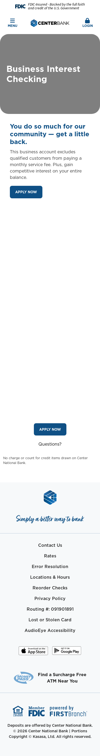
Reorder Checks (50, 588)
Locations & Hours (50, 577)
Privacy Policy (50, 598)
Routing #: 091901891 (50, 609)
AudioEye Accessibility (50, 630)
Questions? (50, 444)
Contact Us (50, 545)
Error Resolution (50, 566)
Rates (50, 556)
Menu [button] (12, 23)
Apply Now (26, 192)
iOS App (33, 652)
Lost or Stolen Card (50, 620)
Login (87, 23)
